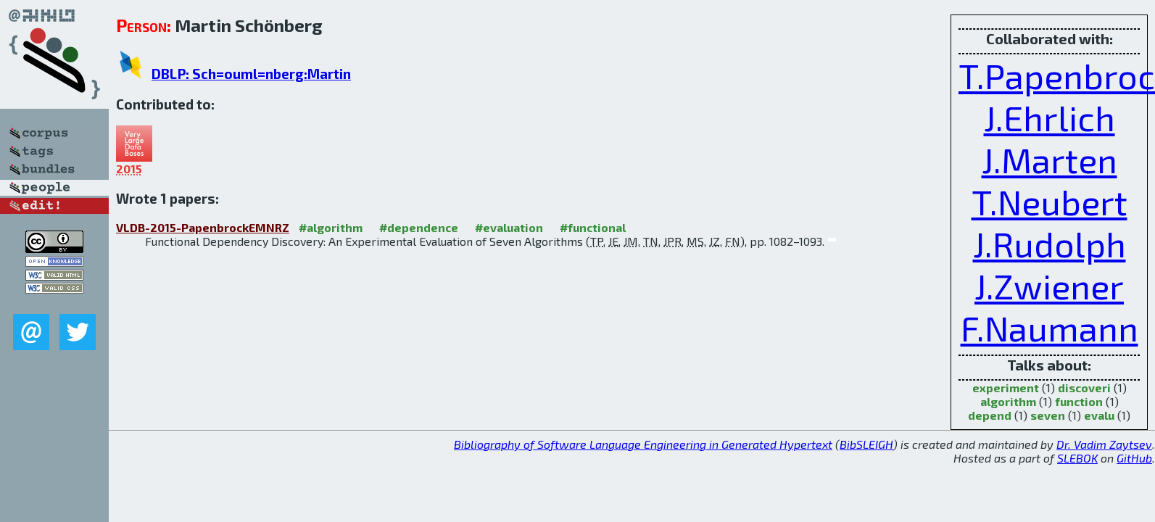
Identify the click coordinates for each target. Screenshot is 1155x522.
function (1079, 401)
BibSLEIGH (866, 444)
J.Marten (1049, 159)
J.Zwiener (1049, 286)
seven (1047, 415)
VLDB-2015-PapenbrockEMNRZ (202, 227)
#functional (593, 227)
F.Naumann (1049, 328)
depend (989, 415)
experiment (1005, 387)
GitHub (1134, 458)
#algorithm (331, 227)
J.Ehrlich (1049, 117)
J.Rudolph (1049, 244)
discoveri (1084, 387)
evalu (1099, 415)
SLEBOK (1077, 458)
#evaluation (509, 227)
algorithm (1008, 401)
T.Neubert (1049, 202)
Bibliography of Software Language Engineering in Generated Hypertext (643, 444)
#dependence (418, 227)
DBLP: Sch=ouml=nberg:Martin (251, 73)
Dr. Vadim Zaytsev (1104, 444)
